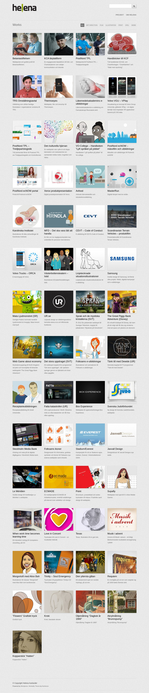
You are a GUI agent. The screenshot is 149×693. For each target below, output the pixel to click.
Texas (79, 533)
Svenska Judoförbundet (120, 406)
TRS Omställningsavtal (25, 100)
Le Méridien (19, 491)
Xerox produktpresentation (58, 191)
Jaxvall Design (115, 449)
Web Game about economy (27, 361)
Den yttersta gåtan (85, 576)
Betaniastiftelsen (21, 58)
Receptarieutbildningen (25, 406)
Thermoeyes (50, 100)
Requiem (112, 576)
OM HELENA (131, 15)
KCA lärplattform (53, 58)
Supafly (111, 491)
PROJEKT (120, 15)
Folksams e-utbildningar (88, 361)
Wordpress (24, 686)
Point (78, 491)
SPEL (127, 25)
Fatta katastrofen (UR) (56, 406)
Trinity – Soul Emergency (57, 576)
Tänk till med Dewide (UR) (121, 361)
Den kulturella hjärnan (55, 146)
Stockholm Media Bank (25, 449)
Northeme (45, 686)
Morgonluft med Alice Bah (26, 576)
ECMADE (49, 491)
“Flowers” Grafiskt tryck (25, 616)
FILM (101, 25)
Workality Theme (34, 686)
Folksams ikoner (53, 449)
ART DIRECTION (91, 25)
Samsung (113, 273)
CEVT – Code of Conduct (89, 230)
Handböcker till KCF (118, 58)
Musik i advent (115, 533)
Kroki (47, 616)
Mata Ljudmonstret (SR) (25, 316)
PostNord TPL (83, 58)
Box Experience (84, 406)
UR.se (47, 316)
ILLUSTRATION (111, 25)
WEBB (133, 25)
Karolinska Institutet (23, 230)
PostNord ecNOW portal (25, 191)
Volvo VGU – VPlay (118, 100)
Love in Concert (52, 533)
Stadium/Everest (84, 449)
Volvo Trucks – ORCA (24, 273)
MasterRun (113, 191)
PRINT (120, 25)
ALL (82, 25)
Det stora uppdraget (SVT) (58, 361)
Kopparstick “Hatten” (23, 656)
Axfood (79, 191)
